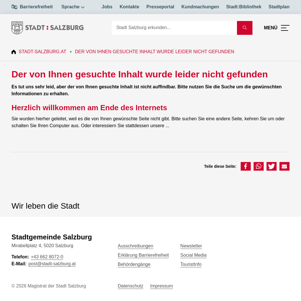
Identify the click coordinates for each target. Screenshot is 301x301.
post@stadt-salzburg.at (52, 263)
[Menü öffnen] (277, 28)
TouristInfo (191, 264)
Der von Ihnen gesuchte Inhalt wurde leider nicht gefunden (154, 51)
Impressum (161, 285)
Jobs (107, 6)
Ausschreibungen (135, 245)
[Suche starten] (244, 28)
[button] (246, 166)
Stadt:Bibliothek (243, 6)
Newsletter (191, 245)
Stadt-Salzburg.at (42, 51)
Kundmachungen (200, 6)
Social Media (193, 255)
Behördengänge (134, 264)
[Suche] (174, 28)
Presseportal (160, 6)
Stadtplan (279, 6)
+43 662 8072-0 (47, 256)
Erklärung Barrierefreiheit (143, 255)
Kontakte (129, 6)
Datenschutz (130, 285)
